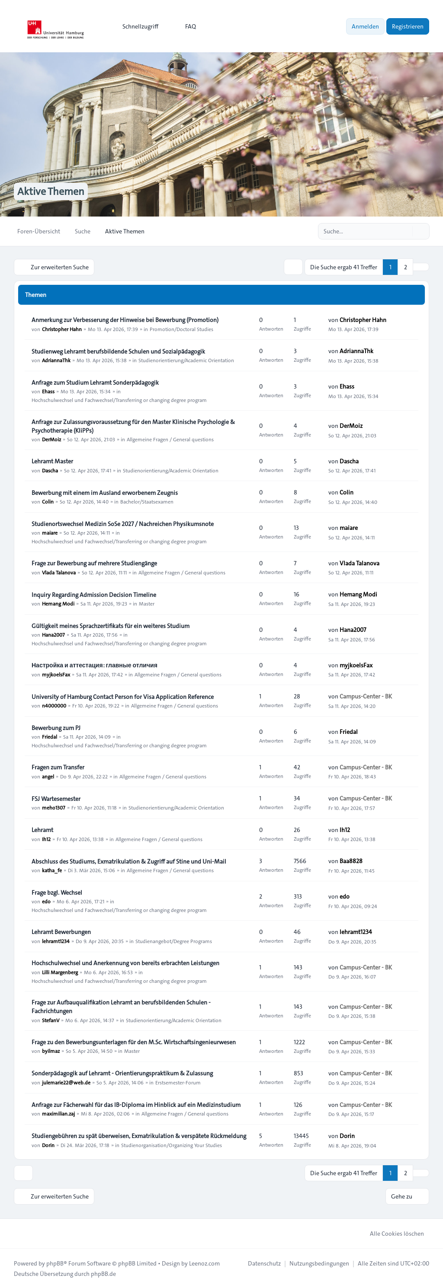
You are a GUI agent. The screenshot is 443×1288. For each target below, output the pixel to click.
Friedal (49, 736)
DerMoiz (51, 439)
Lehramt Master (52, 461)
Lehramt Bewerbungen (61, 932)
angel (48, 775)
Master (146, 603)
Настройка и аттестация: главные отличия (94, 665)
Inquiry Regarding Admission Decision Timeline (94, 594)
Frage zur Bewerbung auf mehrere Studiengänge (94, 563)
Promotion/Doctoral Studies (181, 328)
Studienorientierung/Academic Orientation (186, 360)
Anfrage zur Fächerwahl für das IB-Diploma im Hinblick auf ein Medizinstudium (136, 1104)
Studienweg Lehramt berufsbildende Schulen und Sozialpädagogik (118, 351)
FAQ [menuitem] (185, 26)
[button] (421, 267)
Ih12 (46, 838)
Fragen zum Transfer (58, 767)
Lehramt (42, 830)
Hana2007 (53, 634)
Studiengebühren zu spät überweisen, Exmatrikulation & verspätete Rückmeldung (139, 1136)
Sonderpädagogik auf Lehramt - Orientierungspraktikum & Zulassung (122, 1073)
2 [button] (405, 266)
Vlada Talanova (59, 571)
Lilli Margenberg (60, 971)
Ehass (48, 391)
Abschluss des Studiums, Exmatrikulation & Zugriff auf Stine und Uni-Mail (129, 861)
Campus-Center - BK (366, 696)
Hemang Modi (58, 603)
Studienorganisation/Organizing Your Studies (171, 1144)
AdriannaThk (56, 360)
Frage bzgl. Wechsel (57, 892)
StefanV (50, 1019)
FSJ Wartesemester (56, 798)
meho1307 (53, 807)
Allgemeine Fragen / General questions (170, 439)
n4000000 (54, 705)
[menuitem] (136, 26)
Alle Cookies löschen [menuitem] (391, 1233)
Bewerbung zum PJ (56, 728)
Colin (48, 501)
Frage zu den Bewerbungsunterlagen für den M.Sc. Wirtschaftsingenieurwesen (134, 1042)
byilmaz (51, 1050)
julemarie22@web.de (66, 1081)
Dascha (50, 469)
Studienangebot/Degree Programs (173, 940)
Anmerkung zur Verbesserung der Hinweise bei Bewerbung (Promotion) (125, 320)
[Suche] (405, 231)
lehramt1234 (56, 940)
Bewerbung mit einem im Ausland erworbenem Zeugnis (105, 492)
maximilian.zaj (58, 1113)
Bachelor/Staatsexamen (146, 501)
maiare (50, 532)
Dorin (48, 1144)
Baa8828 (351, 861)
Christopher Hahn (62, 328)
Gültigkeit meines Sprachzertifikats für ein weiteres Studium (110, 626)
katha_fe (52, 870)
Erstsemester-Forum (178, 1081)
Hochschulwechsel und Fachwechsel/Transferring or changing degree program (119, 399)
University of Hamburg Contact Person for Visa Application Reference (123, 696)
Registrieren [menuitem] (408, 26)
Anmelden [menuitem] (365, 26)
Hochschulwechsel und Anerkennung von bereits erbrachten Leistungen (125, 963)
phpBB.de (103, 1273)
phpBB (55, 1263)
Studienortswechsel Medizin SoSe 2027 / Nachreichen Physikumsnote (123, 524)
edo (46, 901)
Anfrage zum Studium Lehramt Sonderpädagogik (95, 382)
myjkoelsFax (56, 673)
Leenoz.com (204, 1263)
